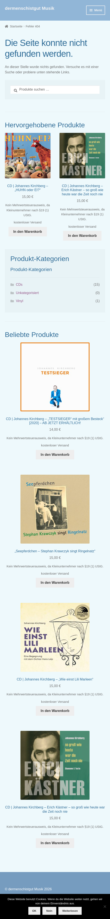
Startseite (16, 26)
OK (34, 910)
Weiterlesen (70, 910)
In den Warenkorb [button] (27, 231)
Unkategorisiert (27, 293)
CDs (19, 284)
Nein (49, 910)
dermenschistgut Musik (29, 8)
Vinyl (19, 301)
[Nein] (105, 906)
